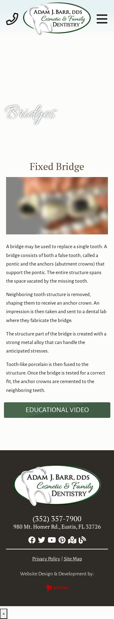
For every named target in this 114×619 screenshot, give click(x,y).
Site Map (73, 559)
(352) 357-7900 (57, 519)
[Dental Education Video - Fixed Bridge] (57, 410)
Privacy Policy (46, 559)
